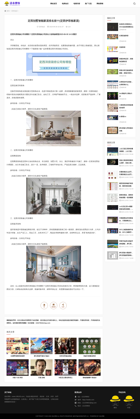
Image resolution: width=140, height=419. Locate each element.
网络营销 (100, 3)
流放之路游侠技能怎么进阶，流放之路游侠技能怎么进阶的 (126, 162)
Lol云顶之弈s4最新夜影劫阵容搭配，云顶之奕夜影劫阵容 (126, 209)
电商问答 (77, 3)
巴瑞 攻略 (41, 377)
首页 (8, 11)
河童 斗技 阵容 (18, 377)
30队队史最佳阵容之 (66, 377)
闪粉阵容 (122, 47)
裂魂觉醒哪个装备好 (89, 377)
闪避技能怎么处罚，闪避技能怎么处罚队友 (126, 174)
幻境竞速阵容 (123, 36)
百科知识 (14, 11)
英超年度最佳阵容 (89, 356)
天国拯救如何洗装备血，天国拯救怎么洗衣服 (126, 220)
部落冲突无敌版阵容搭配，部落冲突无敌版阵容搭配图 (126, 73)
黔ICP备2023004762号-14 (80, 416)
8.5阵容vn (122, 116)
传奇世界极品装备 (65, 356)
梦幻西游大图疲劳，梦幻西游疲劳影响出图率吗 (126, 255)
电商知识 (65, 3)
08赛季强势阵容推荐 (18, 356)
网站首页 (53, 3)
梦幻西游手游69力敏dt (41, 356)
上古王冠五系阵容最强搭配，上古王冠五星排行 (126, 151)
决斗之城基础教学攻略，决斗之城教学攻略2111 (126, 232)
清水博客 (12, 3)
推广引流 (88, 3)
